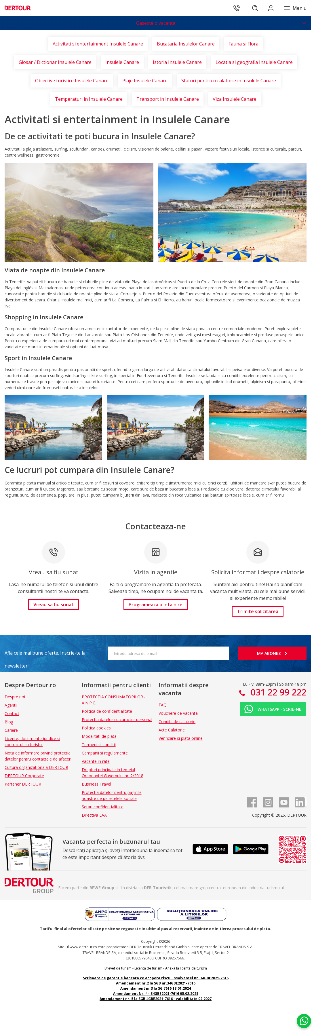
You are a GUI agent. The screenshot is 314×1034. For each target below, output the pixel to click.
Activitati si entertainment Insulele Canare (98, 44)
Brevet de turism (118, 968)
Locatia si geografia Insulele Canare (254, 62)
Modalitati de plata (99, 736)
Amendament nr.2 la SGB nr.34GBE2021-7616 (155, 983)
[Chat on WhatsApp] (304, 1021)
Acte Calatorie (172, 730)
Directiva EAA (94, 815)
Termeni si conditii (99, 744)
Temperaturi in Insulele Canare (89, 99)
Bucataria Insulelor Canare (186, 44)
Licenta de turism (148, 968)
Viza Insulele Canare (234, 99)
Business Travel (96, 784)
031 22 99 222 (277, 692)
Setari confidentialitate (102, 806)
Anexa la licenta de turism (186, 968)
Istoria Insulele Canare (177, 62)
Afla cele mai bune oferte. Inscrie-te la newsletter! (45, 654)
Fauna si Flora (243, 44)
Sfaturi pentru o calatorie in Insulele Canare (228, 80)
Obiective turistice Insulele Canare (72, 80)
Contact (12, 713)
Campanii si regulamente (105, 753)
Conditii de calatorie (177, 721)
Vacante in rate (96, 761)
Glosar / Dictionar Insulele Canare (55, 62)
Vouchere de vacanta (178, 713)
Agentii (11, 705)
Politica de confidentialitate (107, 711)
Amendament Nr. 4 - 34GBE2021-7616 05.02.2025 (155, 993)
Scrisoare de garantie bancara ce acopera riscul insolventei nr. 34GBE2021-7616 (156, 978)
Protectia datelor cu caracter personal (117, 719)
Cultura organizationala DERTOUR (36, 767)
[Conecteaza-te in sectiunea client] (270, 8)
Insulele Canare (122, 62)
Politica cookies (96, 728)
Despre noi (15, 697)
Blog (9, 722)
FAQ (163, 705)
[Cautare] (254, 8)
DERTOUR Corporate (24, 775)
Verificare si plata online (181, 738)
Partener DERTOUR (23, 784)
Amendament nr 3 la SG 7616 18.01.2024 (155, 988)
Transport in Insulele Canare (167, 99)
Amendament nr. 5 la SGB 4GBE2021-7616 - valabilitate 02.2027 (156, 998)
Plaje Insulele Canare (145, 80)
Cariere (11, 730)
